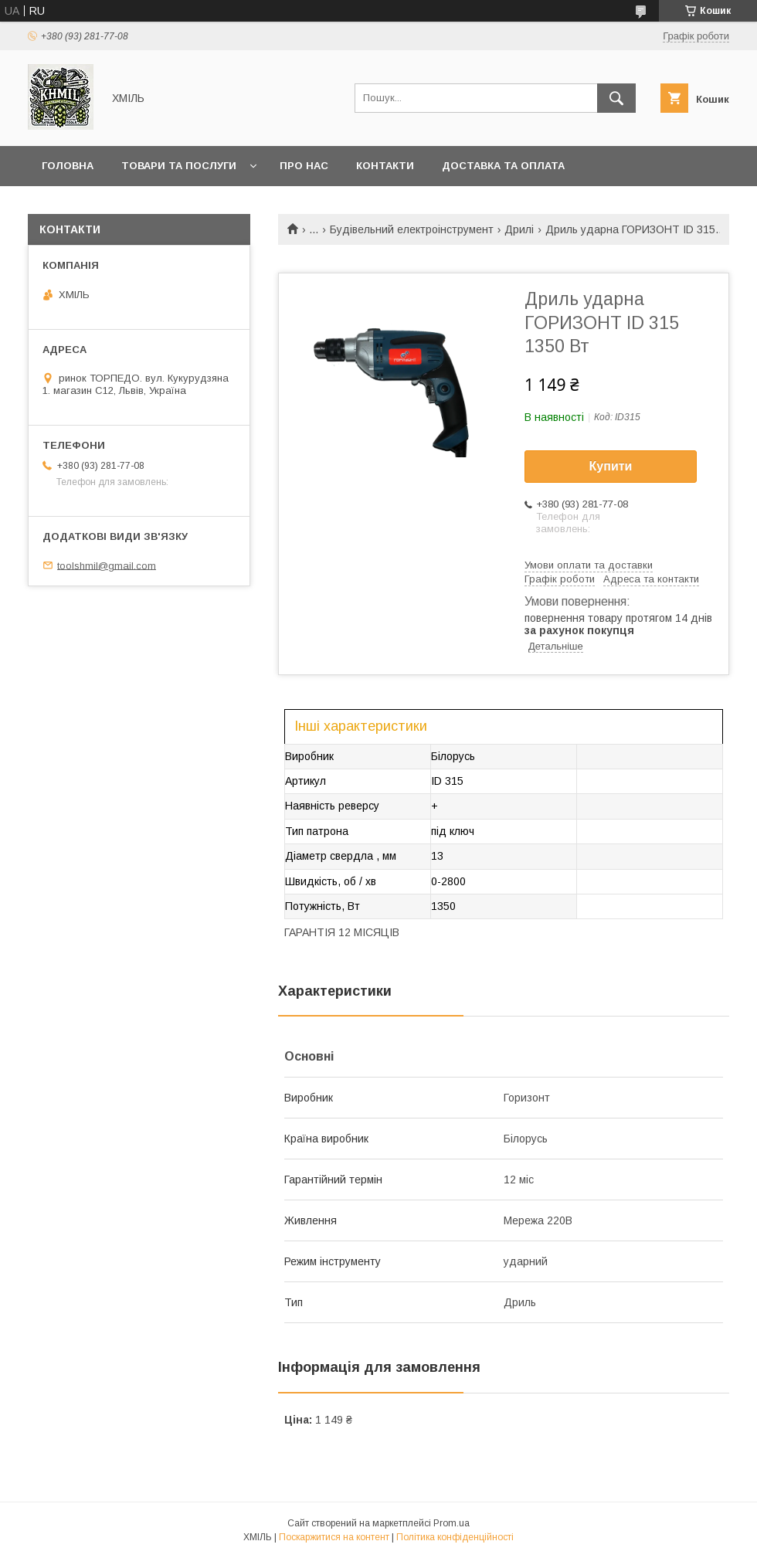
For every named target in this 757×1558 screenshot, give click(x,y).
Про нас (304, 165)
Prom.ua (451, 1523)
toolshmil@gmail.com (106, 565)
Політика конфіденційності (455, 1537)
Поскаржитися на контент (334, 1537)
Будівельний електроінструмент (412, 229)
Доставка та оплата (503, 165)
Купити (611, 466)
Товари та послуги (178, 165)
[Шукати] (616, 98)
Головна (67, 165)
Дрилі (519, 229)
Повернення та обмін (107, 206)
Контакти (385, 165)
